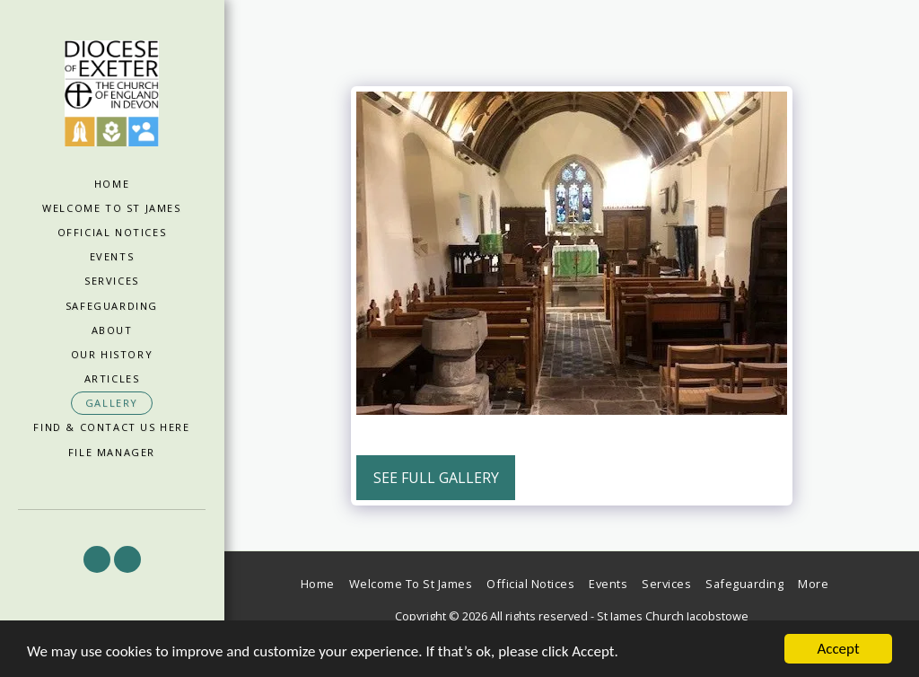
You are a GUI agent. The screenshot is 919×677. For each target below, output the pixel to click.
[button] (96, 559)
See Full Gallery (436, 478)
